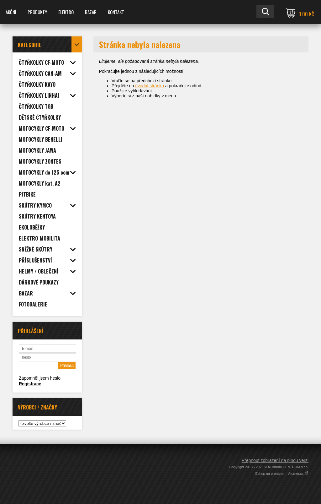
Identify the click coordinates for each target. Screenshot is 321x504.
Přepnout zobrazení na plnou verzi (275, 460)
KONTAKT (116, 11)
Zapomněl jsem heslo (40, 378)
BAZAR (91, 11)
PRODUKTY (37, 11)
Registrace (30, 383)
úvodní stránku (149, 85)
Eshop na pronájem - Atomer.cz (281, 473)
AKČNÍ (11, 11)
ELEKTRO (66, 11)
